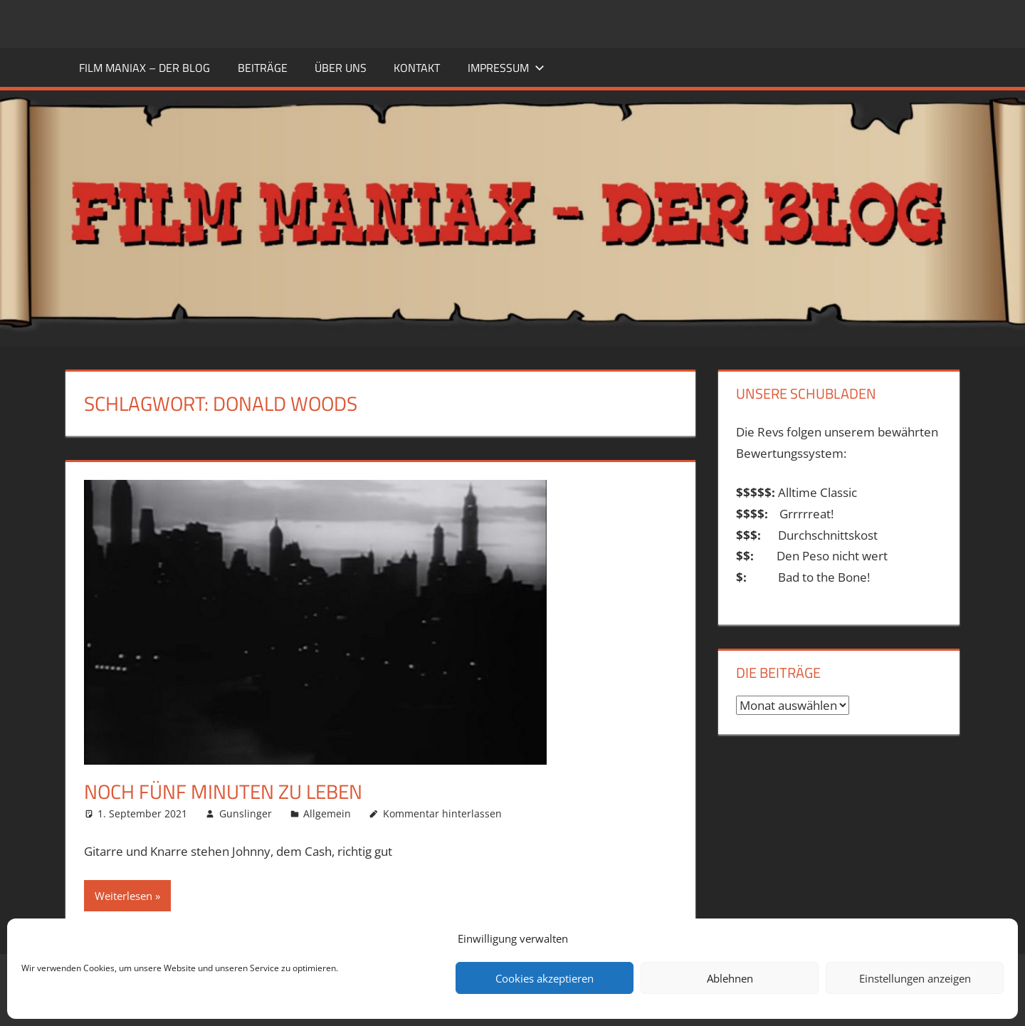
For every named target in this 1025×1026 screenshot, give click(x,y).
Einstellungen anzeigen (915, 978)
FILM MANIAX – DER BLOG (144, 67)
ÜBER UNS (341, 67)
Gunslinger (245, 813)
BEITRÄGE (263, 67)
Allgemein (327, 813)
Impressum (506, 67)
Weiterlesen (123, 896)
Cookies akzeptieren (544, 978)
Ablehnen (730, 978)
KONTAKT (417, 67)
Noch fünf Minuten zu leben (223, 791)
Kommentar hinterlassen (442, 813)
